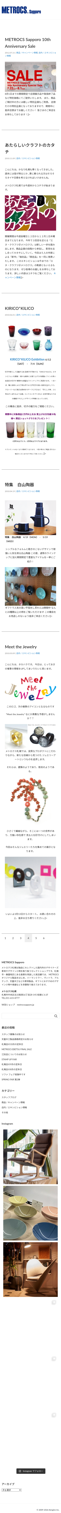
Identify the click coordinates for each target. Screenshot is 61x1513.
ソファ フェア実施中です (13, 1074)
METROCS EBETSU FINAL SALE (17, 1049)
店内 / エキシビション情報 (28, 158)
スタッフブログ (9, 1097)
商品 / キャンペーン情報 (27, 52)
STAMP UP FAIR (9, 1059)
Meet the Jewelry (21, 646)
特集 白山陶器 (19, 484)
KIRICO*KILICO (19, 308)
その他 (5, 1112)
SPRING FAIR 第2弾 (11, 1079)
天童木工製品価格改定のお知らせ (17, 1039)
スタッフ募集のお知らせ (13, 1034)
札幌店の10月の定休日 (12, 1044)
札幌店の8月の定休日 (12, 1069)
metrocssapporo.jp (25, 1004)
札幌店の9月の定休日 (12, 1064)
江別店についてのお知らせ (14, 1054)
